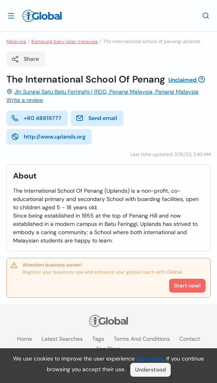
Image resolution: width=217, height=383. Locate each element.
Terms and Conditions (142, 338)
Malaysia (16, 41)
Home (24, 338)
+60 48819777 (36, 118)
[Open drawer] (11, 15)
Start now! (187, 285)
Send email (96, 118)
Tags (98, 338)
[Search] (206, 15)
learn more (150, 358)
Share (25, 59)
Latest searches (62, 338)
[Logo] (42, 16)
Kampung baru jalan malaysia (64, 41)
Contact (189, 338)
